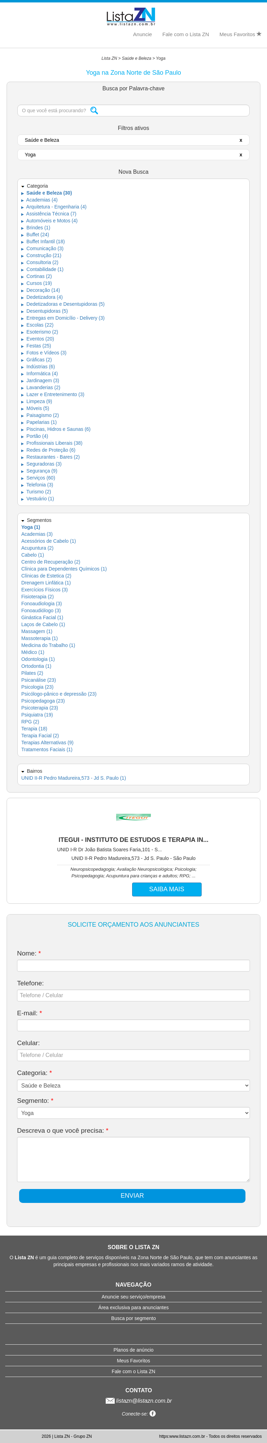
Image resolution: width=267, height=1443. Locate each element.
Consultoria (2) (39, 262)
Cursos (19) (36, 283)
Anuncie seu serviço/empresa (133, 1296)
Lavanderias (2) (40, 387)
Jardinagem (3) (40, 380)
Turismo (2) (36, 491)
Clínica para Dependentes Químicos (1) (64, 569)
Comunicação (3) (42, 248)
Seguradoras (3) (41, 464)
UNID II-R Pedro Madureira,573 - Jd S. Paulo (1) (73, 778)
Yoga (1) (30, 527)
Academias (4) (39, 200)
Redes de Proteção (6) (48, 450)
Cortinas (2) (36, 276)
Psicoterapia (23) (39, 708)
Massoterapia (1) (39, 638)
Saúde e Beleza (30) (46, 193)
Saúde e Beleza (136, 58)
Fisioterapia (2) (37, 596)
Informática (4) (39, 373)
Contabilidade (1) (42, 269)
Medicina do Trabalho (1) (48, 645)
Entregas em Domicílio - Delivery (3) (63, 318)
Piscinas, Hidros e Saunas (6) (55, 429)
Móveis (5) (35, 408)
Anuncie (142, 34)
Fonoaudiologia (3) (41, 603)
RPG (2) (30, 721)
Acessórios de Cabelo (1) (48, 541)
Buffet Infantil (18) (43, 241)
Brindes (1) (35, 227)
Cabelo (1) (32, 555)
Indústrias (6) (38, 366)
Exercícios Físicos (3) (44, 589)
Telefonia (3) (37, 484)
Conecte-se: (138, 1414)
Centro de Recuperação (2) (50, 562)
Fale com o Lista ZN (185, 34)
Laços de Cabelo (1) (43, 624)
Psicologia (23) (37, 687)
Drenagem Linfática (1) (46, 582)
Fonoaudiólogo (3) (41, 610)
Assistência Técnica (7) (48, 213)
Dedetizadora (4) (42, 297)
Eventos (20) (37, 339)
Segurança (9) (39, 471)
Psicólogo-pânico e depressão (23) (58, 694)
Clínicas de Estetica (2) (46, 576)
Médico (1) (32, 652)
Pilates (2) (32, 673)
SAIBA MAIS (166, 889)
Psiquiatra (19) (37, 715)
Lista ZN (109, 58)
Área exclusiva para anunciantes (133, 1307)
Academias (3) (36, 534)
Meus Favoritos (240, 34)
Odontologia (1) (38, 659)
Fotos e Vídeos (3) (43, 352)
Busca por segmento (133, 1318)
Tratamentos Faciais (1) (46, 749)
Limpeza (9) (36, 401)
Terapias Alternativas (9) (47, 742)
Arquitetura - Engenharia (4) (54, 207)
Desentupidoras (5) (44, 311)
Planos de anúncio (133, 1350)
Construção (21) (41, 255)
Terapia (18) (34, 728)
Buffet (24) (35, 234)
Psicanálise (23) (38, 680)
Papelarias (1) (39, 422)
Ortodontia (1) (36, 666)
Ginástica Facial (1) (42, 617)
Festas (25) (36, 346)
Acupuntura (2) (37, 548)
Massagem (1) (36, 631)
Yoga (160, 58)
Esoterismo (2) (39, 332)
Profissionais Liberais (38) (51, 443)
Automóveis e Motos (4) (49, 220)
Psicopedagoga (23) (43, 701)
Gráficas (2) (36, 359)
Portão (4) (34, 436)
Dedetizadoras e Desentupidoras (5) (63, 304)
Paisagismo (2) (40, 415)
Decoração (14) (40, 290)
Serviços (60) (38, 478)
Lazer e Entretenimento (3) (52, 394)
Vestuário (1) (37, 498)
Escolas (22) (37, 325)
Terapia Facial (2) (40, 735)
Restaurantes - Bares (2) (50, 457)
